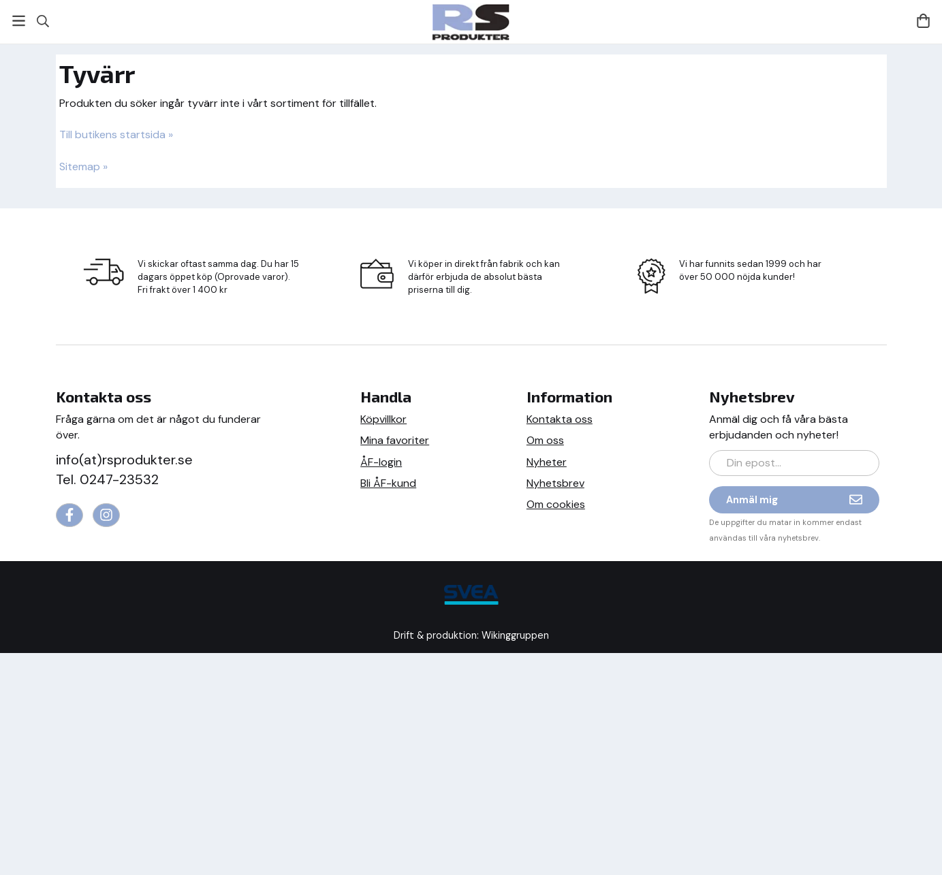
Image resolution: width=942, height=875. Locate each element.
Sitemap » (83, 166)
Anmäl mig (794, 499)
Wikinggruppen (515, 635)
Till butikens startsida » (116, 134)
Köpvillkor (383, 419)
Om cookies (556, 504)
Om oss (545, 440)
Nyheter (547, 462)
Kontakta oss (560, 419)
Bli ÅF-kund (388, 483)
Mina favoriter (394, 440)
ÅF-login (381, 462)
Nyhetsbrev (555, 483)
